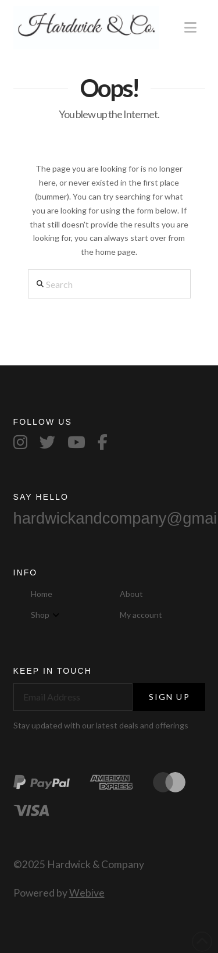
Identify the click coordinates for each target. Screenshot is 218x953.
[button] (190, 27)
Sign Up (169, 697)
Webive (87, 893)
